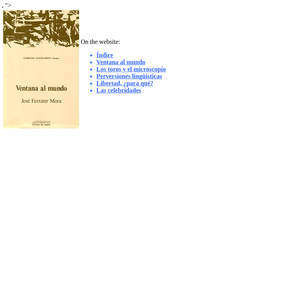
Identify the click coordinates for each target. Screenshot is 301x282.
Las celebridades (118, 90)
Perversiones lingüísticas (129, 76)
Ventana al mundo (120, 62)
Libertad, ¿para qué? (124, 83)
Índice (104, 55)
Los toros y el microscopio (131, 69)
